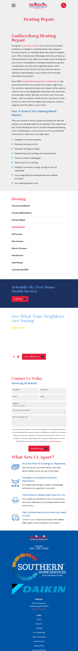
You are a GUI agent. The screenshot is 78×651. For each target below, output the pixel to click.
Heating (39, 628)
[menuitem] (39, 205)
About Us (39, 624)
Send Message (39, 448)
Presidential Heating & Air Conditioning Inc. (41, 81)
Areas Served (39, 641)
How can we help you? (20, 417)
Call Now (20, 299)
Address (15, 403)
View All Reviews (34, 357)
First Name (16, 389)
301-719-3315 (39, 548)
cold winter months (30, 46)
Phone (15, 396)
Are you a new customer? (21, 410)
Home (39, 619)
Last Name (44, 389)
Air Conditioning (39, 632)
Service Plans (39, 646)
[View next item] (18, 357)
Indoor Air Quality (39, 637)
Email (42, 396)
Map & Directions (39, 609)
